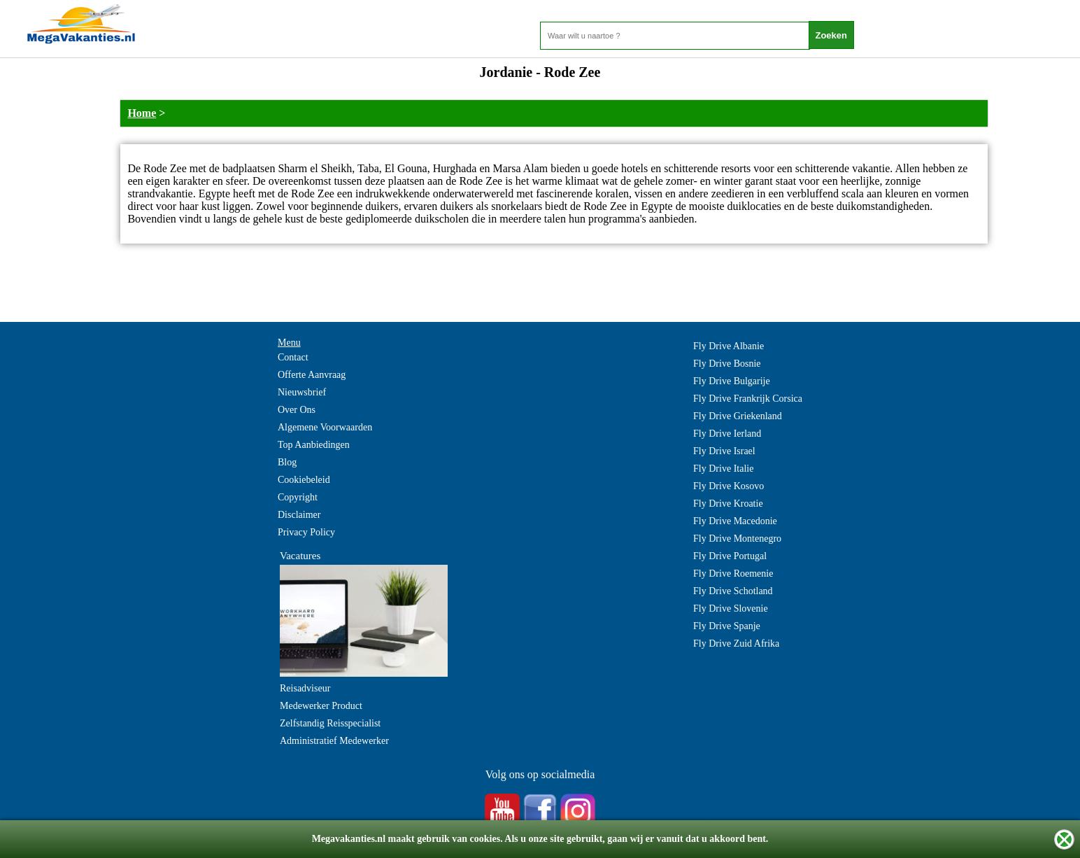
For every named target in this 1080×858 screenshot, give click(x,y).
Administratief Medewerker (334, 741)
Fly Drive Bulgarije (731, 381)
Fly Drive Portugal (730, 556)
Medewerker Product (321, 706)
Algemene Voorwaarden (325, 427)
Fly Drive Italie (723, 468)
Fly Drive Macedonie (735, 521)
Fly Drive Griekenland (737, 416)
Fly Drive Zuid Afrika (736, 643)
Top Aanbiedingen (314, 444)
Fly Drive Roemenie (733, 573)
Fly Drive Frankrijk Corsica (747, 398)
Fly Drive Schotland (733, 591)
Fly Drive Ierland (727, 433)
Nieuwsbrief (302, 392)
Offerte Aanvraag (312, 375)
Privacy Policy (306, 532)
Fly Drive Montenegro (737, 538)
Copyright (298, 497)
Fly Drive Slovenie (730, 608)
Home (141, 113)
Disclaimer (299, 514)
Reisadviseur (305, 688)
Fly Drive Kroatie (728, 503)
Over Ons (296, 410)
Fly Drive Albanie (728, 346)
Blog (287, 462)
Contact (293, 357)
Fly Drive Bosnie (726, 363)
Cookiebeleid (304, 479)
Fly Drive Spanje (726, 626)
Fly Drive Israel (724, 451)
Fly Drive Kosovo (728, 486)
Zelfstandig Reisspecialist (330, 723)
